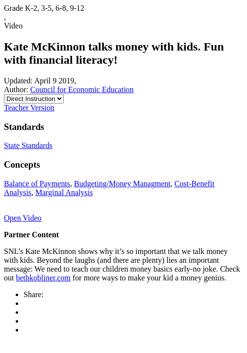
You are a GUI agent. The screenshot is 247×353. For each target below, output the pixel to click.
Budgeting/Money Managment (122, 183)
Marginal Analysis (64, 192)
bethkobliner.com (43, 278)
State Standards (28, 145)
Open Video (23, 218)
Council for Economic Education (82, 89)
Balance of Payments (37, 183)
